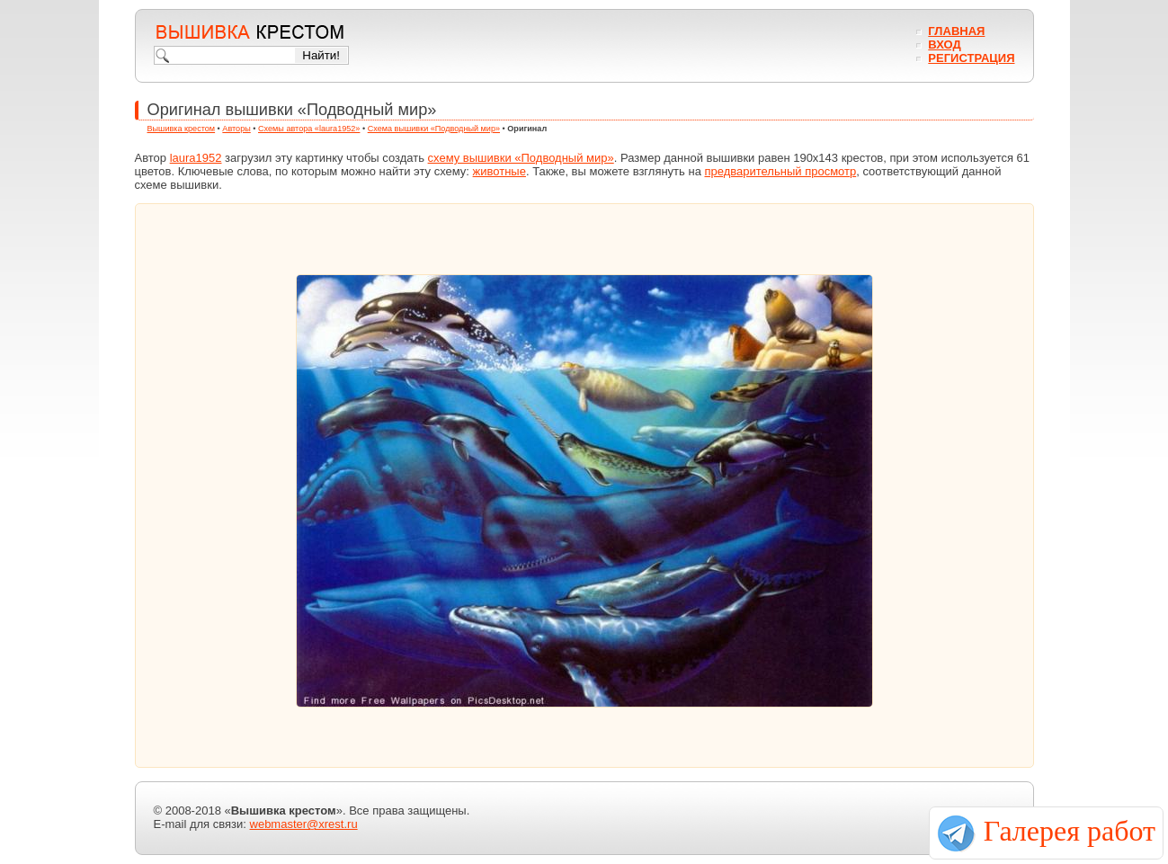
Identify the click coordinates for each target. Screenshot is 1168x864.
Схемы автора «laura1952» (309, 128)
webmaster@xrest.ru (304, 824)
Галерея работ (1069, 831)
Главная (956, 31)
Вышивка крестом (181, 128)
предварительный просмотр (780, 171)
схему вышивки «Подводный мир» (521, 158)
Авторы (236, 128)
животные (499, 171)
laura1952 (196, 158)
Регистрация (971, 58)
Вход (944, 44)
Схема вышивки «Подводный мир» (434, 128)
